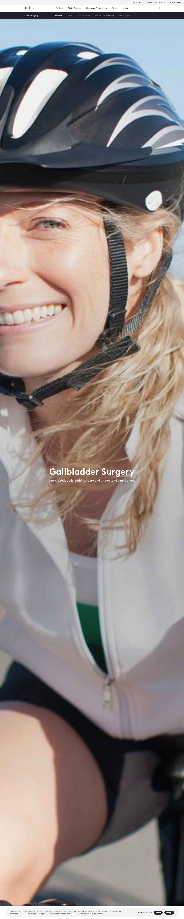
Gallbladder (57, 16)
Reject (158, 913)
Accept (169, 913)
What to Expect (83, 16)
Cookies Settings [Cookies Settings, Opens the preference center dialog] (145, 913)
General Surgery (31, 15)
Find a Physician (124, 16)
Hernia (69, 16)
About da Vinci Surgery (104, 16)
